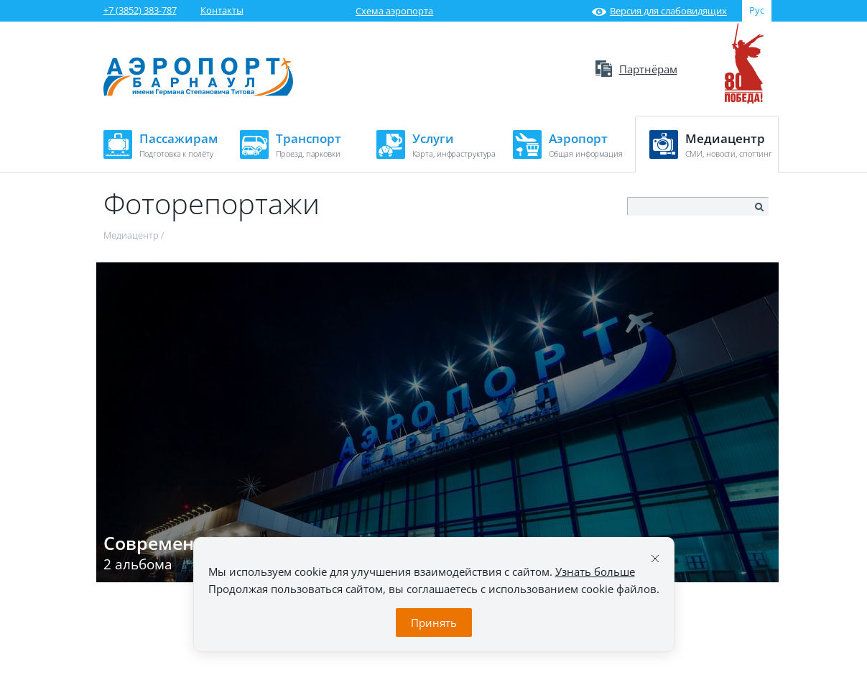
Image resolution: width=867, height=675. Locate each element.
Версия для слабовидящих (659, 10)
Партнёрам (636, 69)
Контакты (222, 10)
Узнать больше (595, 571)
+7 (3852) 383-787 (140, 10)
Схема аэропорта (394, 10)
